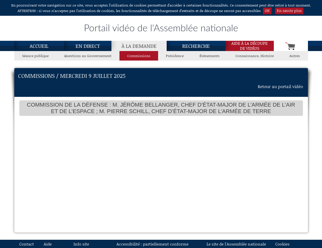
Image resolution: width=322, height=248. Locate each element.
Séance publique (35, 55)
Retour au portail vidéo (280, 86)
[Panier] (291, 46)
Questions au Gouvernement (87, 55)
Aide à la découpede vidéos (249, 46)
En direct (88, 45)
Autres (294, 55)
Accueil (39, 45)
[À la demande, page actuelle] (139, 46)
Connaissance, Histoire (254, 55)
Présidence (175, 55)
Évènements (210, 55)
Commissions (138, 55)
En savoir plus (289, 10)
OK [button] (267, 10)
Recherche (196, 45)
